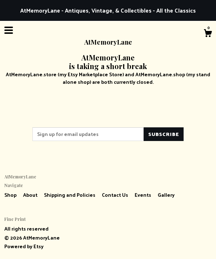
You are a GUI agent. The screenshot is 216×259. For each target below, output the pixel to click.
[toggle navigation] (8, 30)
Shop (11, 194)
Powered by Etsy (24, 246)
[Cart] (208, 34)
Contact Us (115, 194)
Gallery (166, 194)
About (31, 194)
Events (143, 194)
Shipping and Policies (70, 194)
